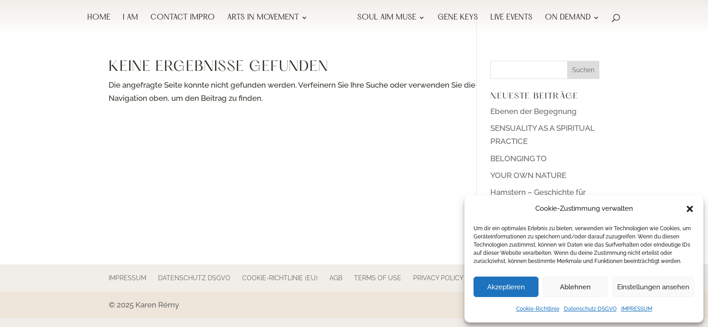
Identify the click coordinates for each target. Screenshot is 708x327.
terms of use (377, 278)
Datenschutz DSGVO (590, 309)
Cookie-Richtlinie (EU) (280, 278)
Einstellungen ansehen (653, 287)
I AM (130, 18)
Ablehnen (575, 287)
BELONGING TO (518, 158)
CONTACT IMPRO (182, 18)
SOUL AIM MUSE (386, 18)
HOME (98, 18)
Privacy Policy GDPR (447, 278)
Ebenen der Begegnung (533, 111)
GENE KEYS (458, 18)
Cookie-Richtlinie (537, 309)
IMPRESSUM (636, 309)
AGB (335, 278)
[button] (689, 208)
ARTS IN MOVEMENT (263, 18)
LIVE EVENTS (511, 18)
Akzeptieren (506, 287)
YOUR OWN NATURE (528, 175)
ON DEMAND (568, 18)
